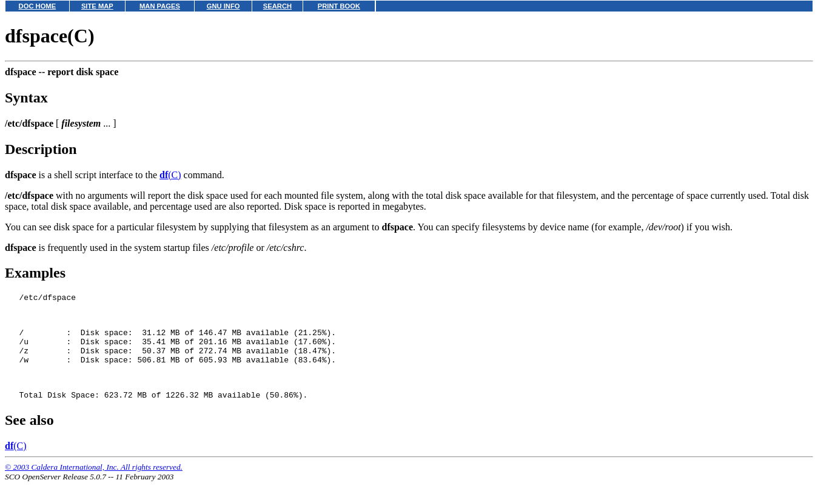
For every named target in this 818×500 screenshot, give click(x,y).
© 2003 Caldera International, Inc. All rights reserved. (94, 485)
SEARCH (277, 6)
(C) (170, 175)
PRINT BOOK (339, 6)
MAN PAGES (159, 6)
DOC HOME (37, 6)
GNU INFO (223, 6)
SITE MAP (97, 6)
